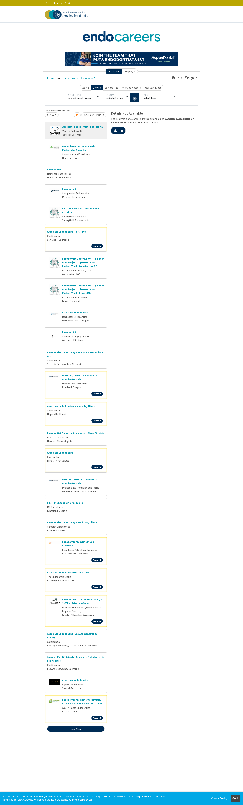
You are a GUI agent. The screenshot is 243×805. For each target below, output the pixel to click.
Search (85, 87)
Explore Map (111, 87)
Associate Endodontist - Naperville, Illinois (71, 406)
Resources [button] (87, 78)
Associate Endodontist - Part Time (66, 231)
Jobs (59, 78)
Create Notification (94, 114)
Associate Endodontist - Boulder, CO (82, 126)
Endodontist (54, 169)
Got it (235, 798)
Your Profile (71, 78)
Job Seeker (114, 71)
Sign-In (118, 130)
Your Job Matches (131, 87)
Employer (130, 71)
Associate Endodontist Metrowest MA (68, 572)
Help (177, 78)
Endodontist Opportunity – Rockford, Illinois (72, 522)
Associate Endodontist (75, 312)
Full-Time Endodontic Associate (65, 502)
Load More (75, 728)
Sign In (191, 78)
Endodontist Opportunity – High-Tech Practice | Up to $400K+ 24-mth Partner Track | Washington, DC (83, 262)
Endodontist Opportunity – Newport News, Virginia (75, 433)
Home (50, 78)
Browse (97, 87)
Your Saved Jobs (153, 87)
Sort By (50, 114)
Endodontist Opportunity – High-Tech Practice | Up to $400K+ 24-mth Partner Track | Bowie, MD (83, 289)
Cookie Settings (220, 798)
